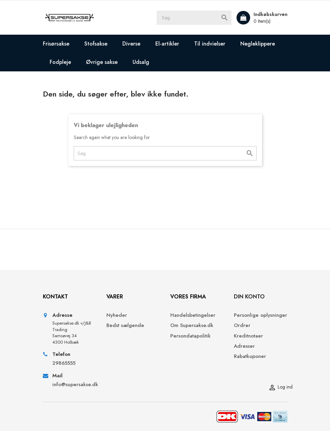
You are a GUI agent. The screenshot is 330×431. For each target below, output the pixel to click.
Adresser (244, 346)
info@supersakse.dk (74, 384)
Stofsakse (95, 44)
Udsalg (141, 62)
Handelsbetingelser (192, 315)
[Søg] (194, 18)
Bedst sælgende (125, 325)
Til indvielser (209, 44)
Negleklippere (257, 44)
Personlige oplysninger (260, 315)
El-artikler (167, 44)
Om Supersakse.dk (191, 325)
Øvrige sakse (102, 62)
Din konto (249, 296)
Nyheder (116, 315)
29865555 (63, 363)
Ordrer (242, 325)
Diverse (131, 44)
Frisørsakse (56, 44)
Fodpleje (60, 62)
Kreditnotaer (248, 336)
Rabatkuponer (250, 356)
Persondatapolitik (190, 336)
